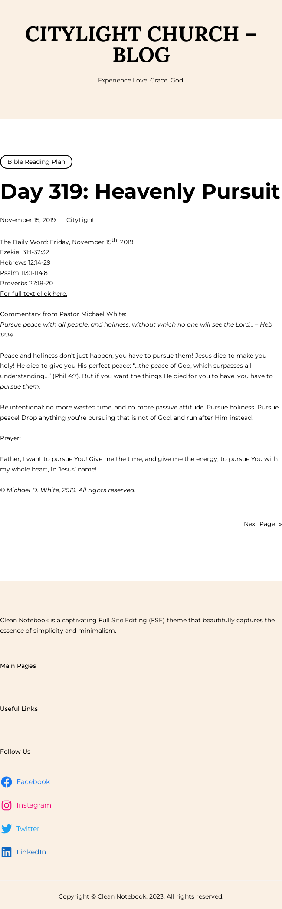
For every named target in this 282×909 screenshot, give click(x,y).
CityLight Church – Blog (141, 44)
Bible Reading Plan (36, 162)
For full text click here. (33, 294)
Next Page (263, 524)
